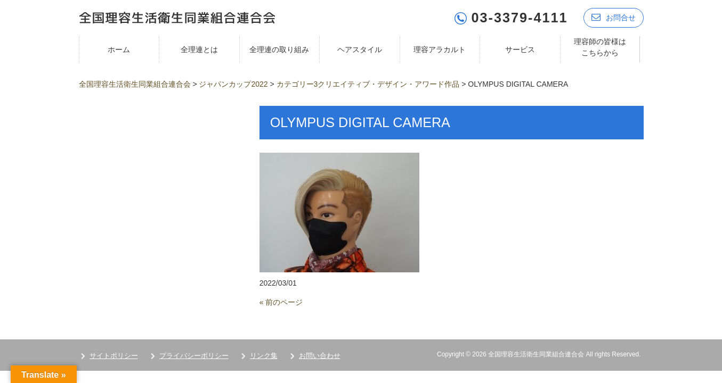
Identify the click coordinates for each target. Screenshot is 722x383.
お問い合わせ (319, 356)
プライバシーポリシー (194, 356)
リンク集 (264, 356)
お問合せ (613, 17)
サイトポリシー (114, 356)
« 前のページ (281, 302)
